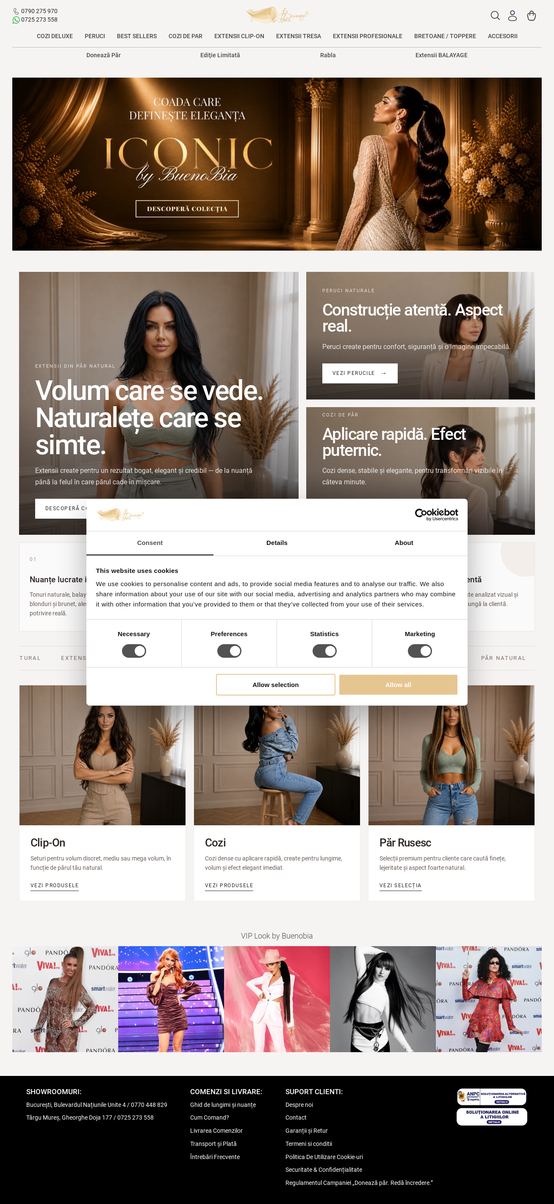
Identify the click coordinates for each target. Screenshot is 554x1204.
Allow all (398, 684)
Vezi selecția (400, 885)
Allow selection (275, 684)
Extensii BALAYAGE (442, 55)
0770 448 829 (149, 1104)
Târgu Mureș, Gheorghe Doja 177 (69, 1117)
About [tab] (404, 542)
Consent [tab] (150, 542)
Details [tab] (277, 542)
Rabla (328, 55)
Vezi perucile (353, 373)
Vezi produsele (54, 885)
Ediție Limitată (220, 55)
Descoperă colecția (77, 508)
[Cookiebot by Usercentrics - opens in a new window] (421, 514)
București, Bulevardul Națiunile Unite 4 (76, 1104)
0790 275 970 (39, 11)
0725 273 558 (39, 19)
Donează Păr (103, 55)
